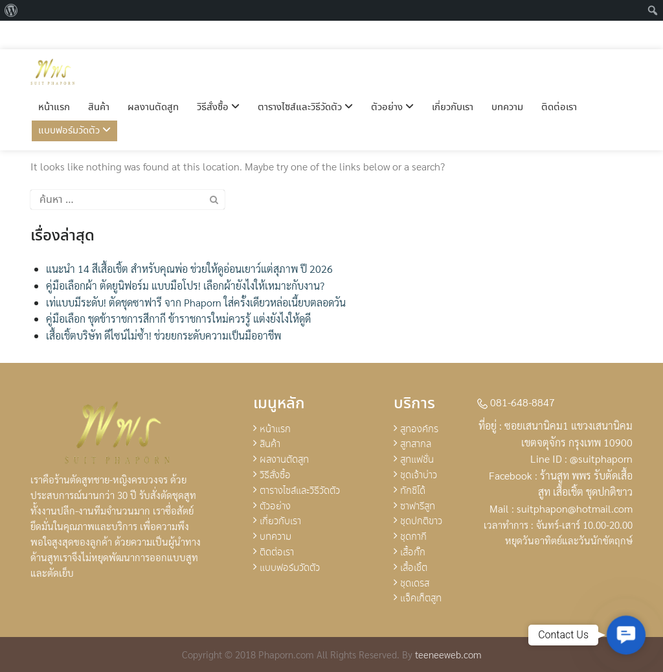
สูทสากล (415, 444)
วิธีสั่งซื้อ (218, 79)
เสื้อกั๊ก (412, 553)
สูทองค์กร (419, 430)
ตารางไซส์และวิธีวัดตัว (305, 79)
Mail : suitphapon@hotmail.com (561, 508)
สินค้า (98, 79)
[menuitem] (11, 10)
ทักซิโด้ (412, 491)
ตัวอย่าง (392, 79)
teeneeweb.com (448, 654)
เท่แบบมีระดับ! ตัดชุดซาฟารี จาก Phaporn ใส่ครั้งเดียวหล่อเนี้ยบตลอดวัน (196, 302)
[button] (626, 635)
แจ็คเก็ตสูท (421, 599)
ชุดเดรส (414, 584)
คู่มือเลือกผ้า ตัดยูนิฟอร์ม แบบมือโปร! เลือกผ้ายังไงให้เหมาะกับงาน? (185, 285)
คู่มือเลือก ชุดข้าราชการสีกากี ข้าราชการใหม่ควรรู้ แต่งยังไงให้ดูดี (178, 318)
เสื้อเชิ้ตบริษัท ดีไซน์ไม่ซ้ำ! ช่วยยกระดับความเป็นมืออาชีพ (163, 335)
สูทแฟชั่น (417, 460)
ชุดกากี (413, 537)
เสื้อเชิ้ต (413, 568)
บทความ (507, 79)
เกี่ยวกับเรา (452, 79)
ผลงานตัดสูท (153, 79)
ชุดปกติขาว (421, 522)
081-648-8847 (516, 402)
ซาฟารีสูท (417, 507)
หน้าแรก (54, 79)
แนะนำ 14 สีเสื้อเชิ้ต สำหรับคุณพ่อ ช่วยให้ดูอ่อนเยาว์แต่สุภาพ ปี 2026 (189, 268)
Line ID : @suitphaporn (581, 458)
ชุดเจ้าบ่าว (418, 476)
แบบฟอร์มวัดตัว (74, 102)
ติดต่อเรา (559, 79)
